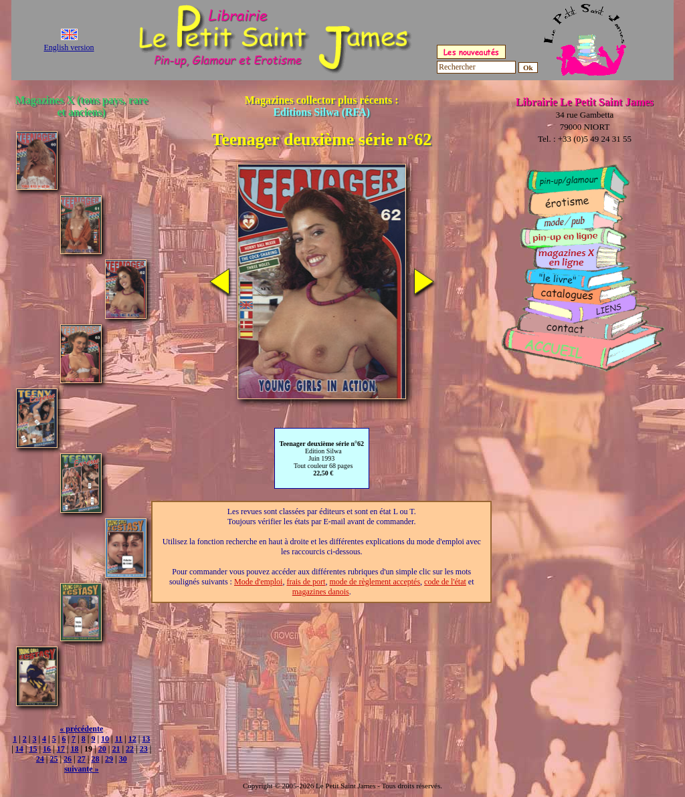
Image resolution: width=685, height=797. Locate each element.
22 (130, 749)
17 (61, 749)
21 (116, 749)
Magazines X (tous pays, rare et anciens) (81, 106)
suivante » (81, 769)
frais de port (305, 581)
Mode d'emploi (258, 581)
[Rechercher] (476, 67)
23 (144, 749)
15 (33, 749)
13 (146, 739)
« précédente (81, 728)
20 (102, 749)
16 (47, 749)
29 (109, 759)
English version (69, 47)
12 (132, 739)
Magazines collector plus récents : (322, 106)
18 (74, 749)
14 (19, 749)
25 (54, 759)
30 (123, 759)
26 (68, 759)
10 (105, 739)
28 (95, 759)
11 (118, 739)
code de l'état (445, 581)
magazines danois (320, 591)
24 (40, 759)
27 (82, 759)
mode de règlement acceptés (374, 581)
